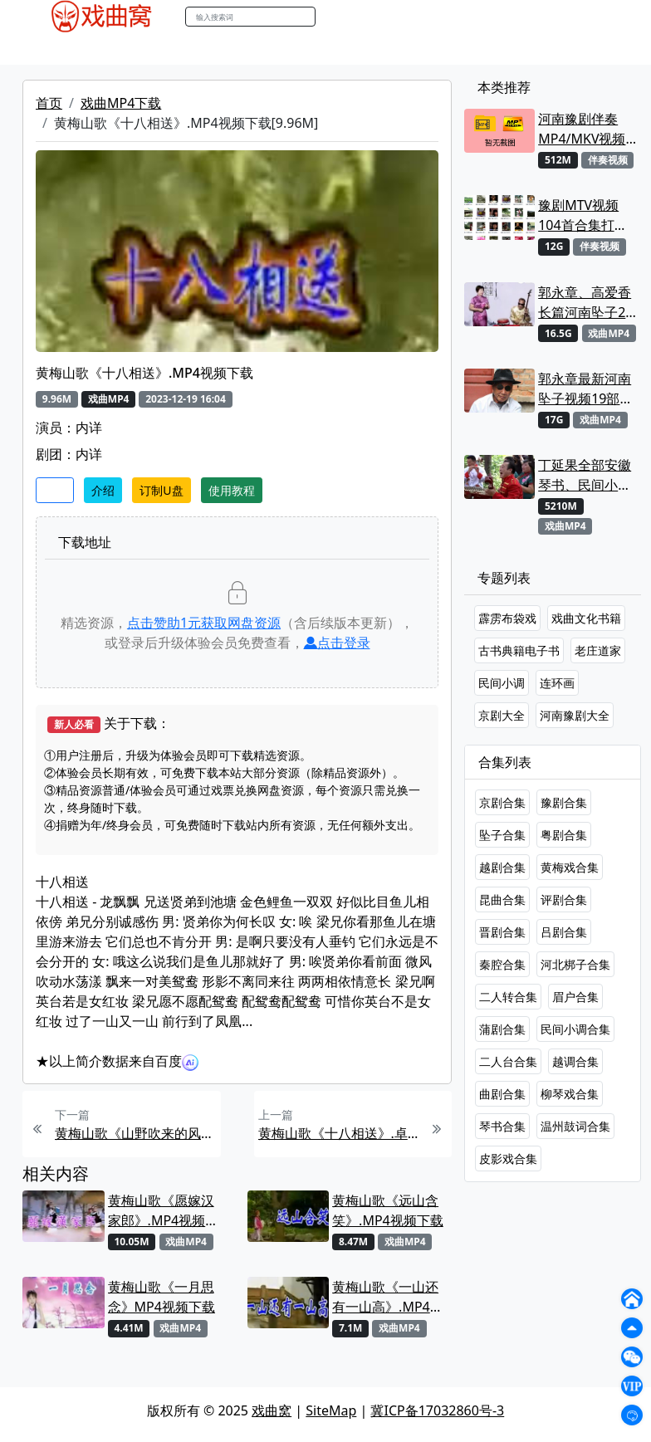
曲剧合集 (502, 1094)
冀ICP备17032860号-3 (437, 1410)
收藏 (54, 490)
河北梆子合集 (575, 964)
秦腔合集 (502, 964)
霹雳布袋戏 (507, 618)
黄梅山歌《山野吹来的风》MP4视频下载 (136, 1133)
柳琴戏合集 (570, 1094)
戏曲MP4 (59, 49)
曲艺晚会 (238, 49)
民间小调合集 (575, 1029)
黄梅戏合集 (570, 867)
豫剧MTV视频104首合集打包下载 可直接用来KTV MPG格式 (586, 215)
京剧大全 (501, 715)
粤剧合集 (564, 835)
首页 (49, 103)
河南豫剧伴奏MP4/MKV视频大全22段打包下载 (585, 129)
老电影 (182, 49)
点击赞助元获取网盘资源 (204, 622)
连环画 (557, 683)
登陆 (603, 17)
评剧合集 (564, 899)
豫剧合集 (564, 802)
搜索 (333, 16)
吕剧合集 (564, 932)
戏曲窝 (271, 1410)
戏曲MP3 (124, 49)
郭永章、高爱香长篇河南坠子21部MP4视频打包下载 (585, 302)
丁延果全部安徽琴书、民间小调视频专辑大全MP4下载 (584, 475)
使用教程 (231, 490)
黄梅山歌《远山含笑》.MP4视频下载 (387, 1210)
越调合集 (575, 1061)
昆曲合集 (502, 899)
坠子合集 (502, 835)
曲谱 (455, 49)
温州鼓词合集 (575, 1126)
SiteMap (331, 1410)
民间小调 (501, 683)
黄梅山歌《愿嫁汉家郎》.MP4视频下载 (163, 1210)
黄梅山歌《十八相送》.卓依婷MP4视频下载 (339, 1133)
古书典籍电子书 (519, 650)
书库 (417, 49)
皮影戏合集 (508, 1158)
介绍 (103, 490)
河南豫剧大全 (574, 715)
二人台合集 (508, 1061)
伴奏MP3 (303, 49)
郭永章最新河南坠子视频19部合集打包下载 (585, 388)
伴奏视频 (367, 49)
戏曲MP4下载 (121, 103)
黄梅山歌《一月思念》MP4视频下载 (161, 1297)
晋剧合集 (502, 932)
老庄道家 (598, 650)
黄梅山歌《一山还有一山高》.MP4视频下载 (387, 1297)
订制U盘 (161, 490)
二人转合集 (508, 997)
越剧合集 (502, 867)
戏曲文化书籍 (586, 618)
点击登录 (337, 642)
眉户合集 (575, 997)
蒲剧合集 (502, 1029)
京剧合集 (502, 802)
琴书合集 (502, 1126)
